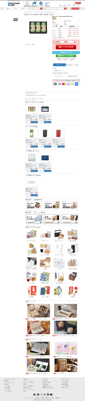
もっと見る (32, 302)
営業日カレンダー (65, 387)
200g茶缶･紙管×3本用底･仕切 (31, 116)
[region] (52, 12)
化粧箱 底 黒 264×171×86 (44, 116)
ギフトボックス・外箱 (38, 12)
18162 (30, 188)
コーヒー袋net (7, 389)
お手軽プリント (24, 8)
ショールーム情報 (65, 385)
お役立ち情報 (45, 384)
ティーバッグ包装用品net (28, 385)
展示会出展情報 (65, 384)
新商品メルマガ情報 (46, 382)
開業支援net (6, 380)
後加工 (16, 8)
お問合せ (52, 397)
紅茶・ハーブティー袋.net (28, 382)
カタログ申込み (65, 382)
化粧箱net (6, 384)
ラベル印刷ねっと (7, 387)
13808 (57, 139)
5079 (30, 115)
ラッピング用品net (8, 390)
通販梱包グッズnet (27, 387)
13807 (43, 139)
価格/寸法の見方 (73, 76)
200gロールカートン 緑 (30, 141)
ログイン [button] (78, 3)
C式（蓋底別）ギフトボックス (51, 12)
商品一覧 (8, 8)
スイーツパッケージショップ (29, 389)
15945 (43, 115)
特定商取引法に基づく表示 (48, 387)
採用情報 (57, 397)
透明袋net (25, 379)
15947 (30, 164)
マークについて (59, 76)
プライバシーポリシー (29, 397)
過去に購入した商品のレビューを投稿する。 (34, 98)
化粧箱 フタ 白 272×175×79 (31, 165)
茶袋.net (25, 384)
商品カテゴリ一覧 (65, 379)
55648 (43, 164)
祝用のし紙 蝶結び (29, 189)
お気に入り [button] (59, 64)
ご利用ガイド (45, 379)
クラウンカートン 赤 (56, 141)
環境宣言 (47, 397)
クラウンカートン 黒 (43, 141)
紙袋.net (25, 390)
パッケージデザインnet (8, 382)
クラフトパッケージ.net (28, 380)
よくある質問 (45, 380)
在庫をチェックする (66, 52)
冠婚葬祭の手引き (46, 385)
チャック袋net (7, 385)
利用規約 (37, 397)
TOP (25, 12)
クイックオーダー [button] (75, 8)
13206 (30, 139)
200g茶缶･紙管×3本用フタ (44, 165)
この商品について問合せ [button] (73, 64)
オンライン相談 (65, 380)
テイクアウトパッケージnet (9, 379)
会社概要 (42, 397)
